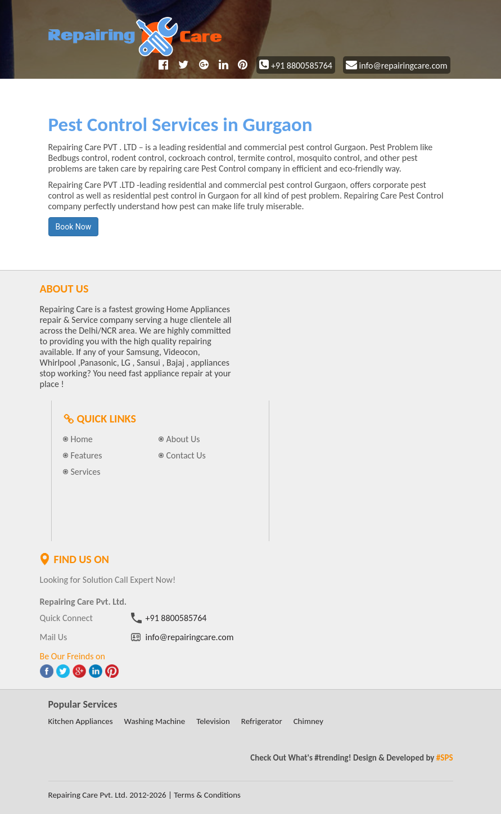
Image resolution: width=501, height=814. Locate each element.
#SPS (444, 758)
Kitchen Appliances (80, 721)
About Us (183, 439)
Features (86, 455)
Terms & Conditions (207, 795)
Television (213, 721)
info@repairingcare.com (397, 65)
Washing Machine (155, 721)
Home (82, 439)
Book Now (74, 226)
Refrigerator (261, 721)
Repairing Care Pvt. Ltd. (88, 795)
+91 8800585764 (295, 65)
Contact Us (186, 455)
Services (86, 471)
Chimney (308, 721)
